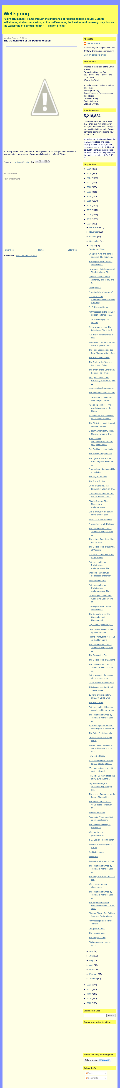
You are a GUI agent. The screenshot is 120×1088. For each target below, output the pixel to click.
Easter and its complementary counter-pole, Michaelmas (101, 441)
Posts (89, 1073)
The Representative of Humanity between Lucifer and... (102, 905)
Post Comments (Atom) (26, 255)
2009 (89, 1003)
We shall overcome (97, 580)
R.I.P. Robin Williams (98, 307)
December (94, 227)
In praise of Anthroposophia (101, 388)
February (93, 974)
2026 (89, 169)
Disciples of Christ (97, 928)
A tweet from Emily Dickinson (102, 524)
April (91, 965)
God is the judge (96, 852)
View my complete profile (95, 55)
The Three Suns (96, 702)
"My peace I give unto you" (101, 624)
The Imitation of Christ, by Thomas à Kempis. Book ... (101, 531)
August (92, 245)
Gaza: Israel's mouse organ (101, 683)
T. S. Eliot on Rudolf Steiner (101, 840)
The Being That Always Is (100, 733)
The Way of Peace (97, 937)
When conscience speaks (100, 519)
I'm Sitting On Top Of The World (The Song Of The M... (101, 598)
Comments (92, 1078)
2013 (89, 985)
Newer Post (9, 250)
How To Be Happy (97, 756)
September (94, 241)
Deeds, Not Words (97, 249)
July (91, 951)
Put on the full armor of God (101, 861)
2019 (89, 201)
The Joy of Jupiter (97, 481)
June (91, 956)
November (94, 232)
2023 (89, 182)
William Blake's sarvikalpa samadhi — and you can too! (101, 748)
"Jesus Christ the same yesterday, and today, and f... (101, 279)
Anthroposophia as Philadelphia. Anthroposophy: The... (100, 565)
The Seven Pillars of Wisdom (102, 392)
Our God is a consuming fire (101, 449)
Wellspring (16, 13)
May (91, 960)
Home (41, 250)
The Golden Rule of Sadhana (102, 660)
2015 (89, 219)
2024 (89, 178)
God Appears (95, 287)
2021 (89, 192)
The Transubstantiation (99, 357)
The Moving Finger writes (100, 454)
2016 (89, 214)
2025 (89, 173)
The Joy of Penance (98, 477)
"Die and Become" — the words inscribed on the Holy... (100, 408)
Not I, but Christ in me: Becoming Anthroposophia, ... (102, 380)
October (93, 236)
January (93, 978)
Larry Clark (93, 43)
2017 (89, 210)
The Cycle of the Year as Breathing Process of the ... (101, 461)
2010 (89, 998)
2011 (89, 994)
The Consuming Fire (98, 655)
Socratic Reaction (97, 812)
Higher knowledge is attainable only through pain (100, 786)
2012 (89, 989)
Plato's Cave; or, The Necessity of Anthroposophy (98, 504)
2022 (89, 187)
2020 (89, 196)
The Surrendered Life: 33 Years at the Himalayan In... (100, 804)
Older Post (72, 250)
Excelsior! (93, 856)
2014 (89, 224)
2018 (89, 205)
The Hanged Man (97, 933)
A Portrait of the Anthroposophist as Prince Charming (102, 299)
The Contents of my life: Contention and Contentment (99, 617)
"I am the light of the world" (101, 292)
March (92, 969)
